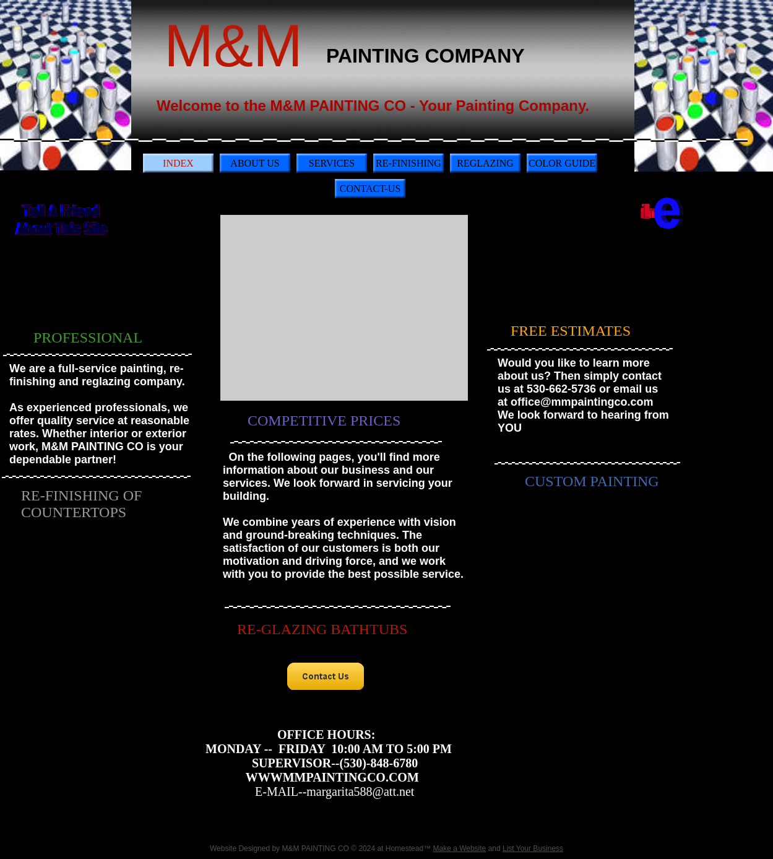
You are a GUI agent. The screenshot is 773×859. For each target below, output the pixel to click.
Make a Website (459, 848)
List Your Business (533, 848)
